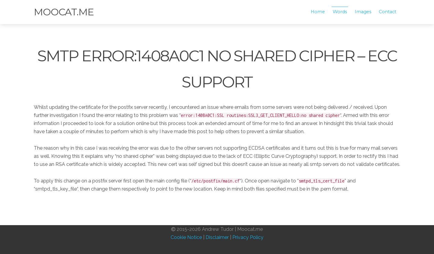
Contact (387, 11)
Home (318, 11)
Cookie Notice (186, 237)
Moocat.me (64, 12)
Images (363, 11)
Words (340, 11)
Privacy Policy (247, 237)
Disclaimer (217, 237)
